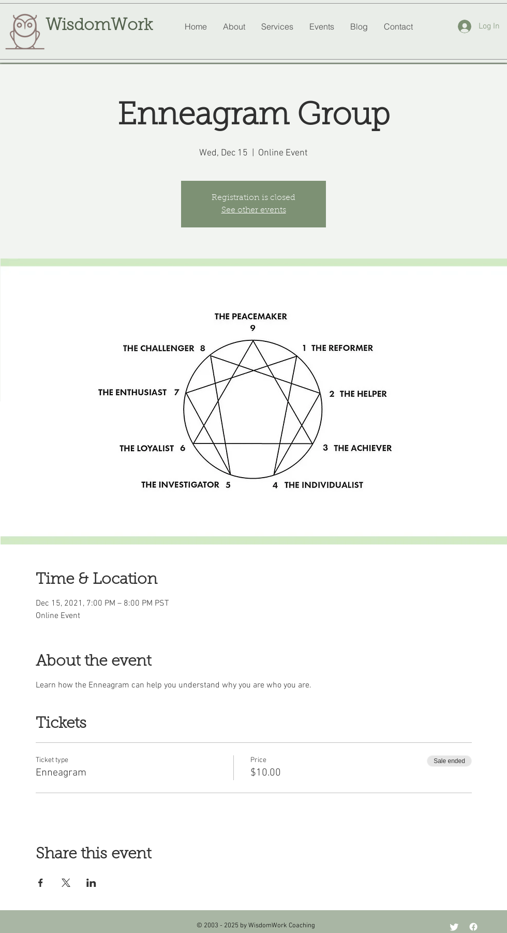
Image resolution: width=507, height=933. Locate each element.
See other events (253, 210)
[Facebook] (473, 927)
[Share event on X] (66, 883)
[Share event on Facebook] (41, 883)
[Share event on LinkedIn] (91, 883)
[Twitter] (454, 927)
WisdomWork (99, 26)
